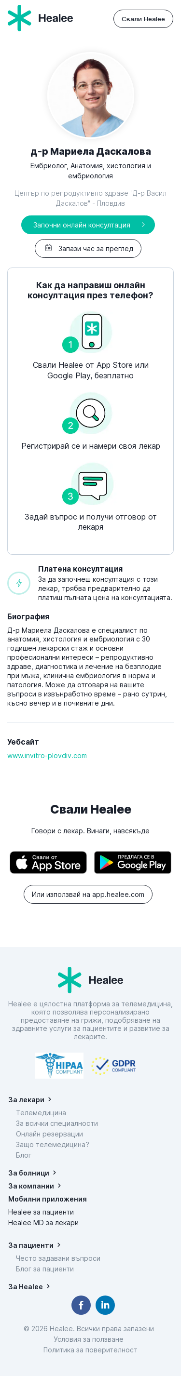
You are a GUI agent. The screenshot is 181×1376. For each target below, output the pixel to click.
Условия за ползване (90, 1339)
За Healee (25, 1286)
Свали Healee (143, 19)
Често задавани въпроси (58, 1258)
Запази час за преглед (88, 248)
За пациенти (31, 1245)
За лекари (26, 1099)
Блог (23, 1155)
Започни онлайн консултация (81, 225)
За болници (28, 1173)
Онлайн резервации (49, 1134)
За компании (31, 1186)
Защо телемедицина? (52, 1144)
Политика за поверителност (90, 1350)
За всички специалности (57, 1123)
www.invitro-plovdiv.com (47, 755)
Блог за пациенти (45, 1269)
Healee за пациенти (41, 1212)
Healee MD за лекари (43, 1222)
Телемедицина (41, 1113)
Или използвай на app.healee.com (88, 894)
